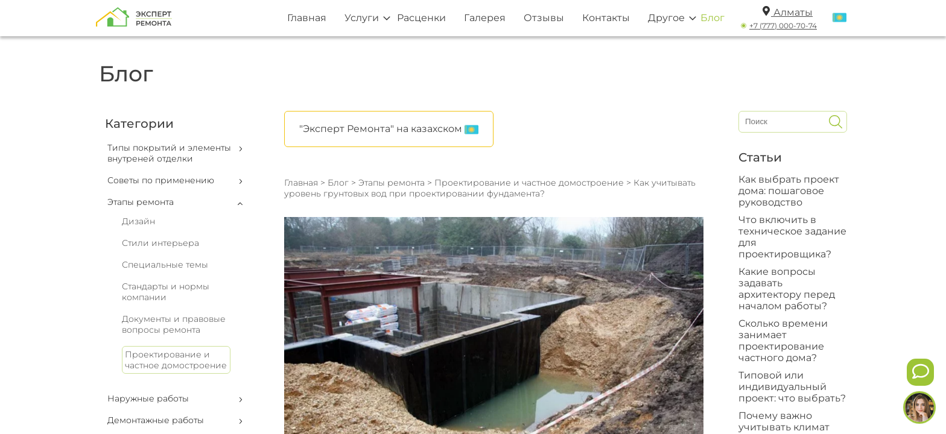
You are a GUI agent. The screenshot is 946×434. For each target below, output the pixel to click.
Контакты (606, 18)
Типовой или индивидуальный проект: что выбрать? (792, 387)
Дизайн (138, 221)
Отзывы (544, 18)
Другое (666, 18)
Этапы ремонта (391, 182)
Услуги (361, 18)
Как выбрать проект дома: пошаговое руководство (788, 191)
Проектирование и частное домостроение (176, 360)
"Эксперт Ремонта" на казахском (388, 129)
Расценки (421, 18)
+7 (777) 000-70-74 (783, 25)
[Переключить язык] (839, 18)
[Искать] (835, 121)
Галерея (485, 18)
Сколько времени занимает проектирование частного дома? (783, 340)
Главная (306, 18)
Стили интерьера (160, 242)
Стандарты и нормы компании (165, 292)
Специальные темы (165, 264)
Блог (712, 18)
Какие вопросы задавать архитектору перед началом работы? (786, 289)
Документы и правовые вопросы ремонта (174, 324)
